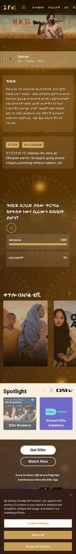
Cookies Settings (38, 523)
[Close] (71, 494)
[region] (38, 521)
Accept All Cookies (38, 546)
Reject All (38, 534)
